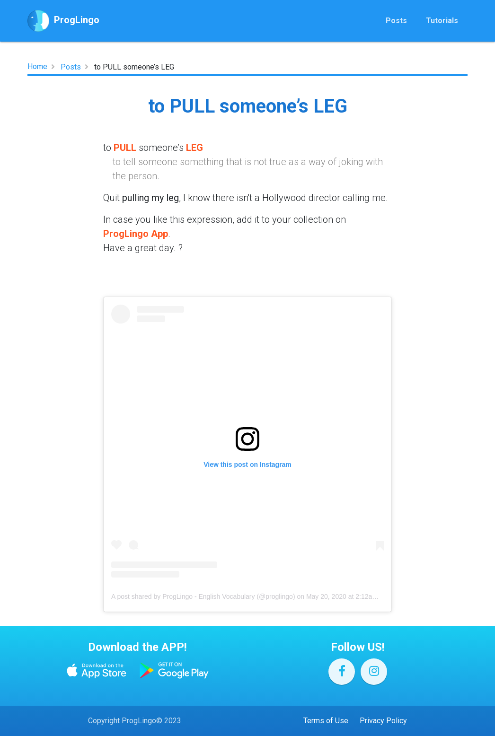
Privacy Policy (383, 720)
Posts (396, 24)
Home (37, 66)
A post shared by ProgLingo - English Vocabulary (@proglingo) (203, 596)
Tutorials (442, 24)
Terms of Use (325, 720)
